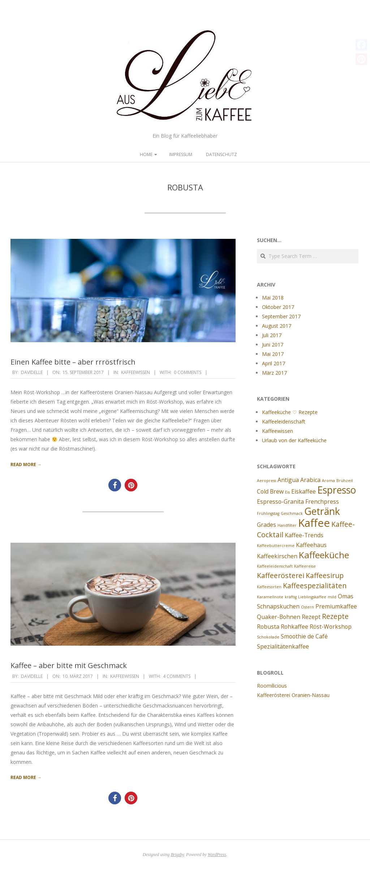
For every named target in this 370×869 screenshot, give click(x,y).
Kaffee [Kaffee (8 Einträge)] (314, 523)
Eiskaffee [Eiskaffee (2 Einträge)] (303, 491)
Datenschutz (221, 154)
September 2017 (281, 316)
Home (146, 154)
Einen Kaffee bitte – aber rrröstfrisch (72, 362)
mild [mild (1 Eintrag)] (332, 596)
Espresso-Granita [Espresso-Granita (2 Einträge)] (280, 502)
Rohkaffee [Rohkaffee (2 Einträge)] (294, 627)
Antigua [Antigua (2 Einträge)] (288, 480)
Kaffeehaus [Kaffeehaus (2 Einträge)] (311, 545)
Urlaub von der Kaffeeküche (294, 440)
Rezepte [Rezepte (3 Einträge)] (335, 616)
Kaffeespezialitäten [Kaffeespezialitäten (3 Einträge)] (315, 585)
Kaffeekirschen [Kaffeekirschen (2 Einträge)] (277, 556)
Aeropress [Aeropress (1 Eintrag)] (266, 480)
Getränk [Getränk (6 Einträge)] (322, 511)
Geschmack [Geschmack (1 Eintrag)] (292, 513)
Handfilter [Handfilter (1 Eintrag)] (287, 525)
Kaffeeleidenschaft (283, 421)
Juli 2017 (271, 335)
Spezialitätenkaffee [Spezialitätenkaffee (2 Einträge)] (283, 646)
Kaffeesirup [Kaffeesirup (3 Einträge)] (325, 575)
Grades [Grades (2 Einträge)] (266, 525)
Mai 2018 (273, 297)
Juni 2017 (272, 344)
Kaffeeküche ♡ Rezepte (290, 412)
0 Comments (187, 372)
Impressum (180, 154)
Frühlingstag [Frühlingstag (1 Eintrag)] (268, 513)
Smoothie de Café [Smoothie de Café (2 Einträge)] (304, 636)
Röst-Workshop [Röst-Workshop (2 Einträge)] (331, 627)
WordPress (217, 854)
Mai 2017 (273, 353)
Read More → (26, 464)
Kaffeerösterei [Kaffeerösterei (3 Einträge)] (280, 575)
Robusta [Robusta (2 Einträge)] (268, 627)
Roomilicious (272, 685)
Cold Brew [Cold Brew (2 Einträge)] (270, 491)
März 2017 (274, 372)
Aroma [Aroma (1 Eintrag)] (328, 480)
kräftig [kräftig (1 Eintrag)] (291, 596)
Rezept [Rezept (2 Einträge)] (311, 617)
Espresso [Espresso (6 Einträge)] (336, 489)
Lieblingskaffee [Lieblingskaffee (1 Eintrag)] (312, 596)
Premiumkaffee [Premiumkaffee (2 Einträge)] (336, 606)
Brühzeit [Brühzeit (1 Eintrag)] (344, 480)
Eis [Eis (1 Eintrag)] (287, 492)
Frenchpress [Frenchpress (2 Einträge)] (322, 502)
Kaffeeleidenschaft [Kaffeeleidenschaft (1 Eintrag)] (275, 566)
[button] (114, 485)
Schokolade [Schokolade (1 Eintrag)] (268, 637)
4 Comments (176, 676)
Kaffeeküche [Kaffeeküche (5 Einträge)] (324, 555)
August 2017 (276, 325)
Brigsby (177, 854)
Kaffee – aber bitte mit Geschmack (68, 665)
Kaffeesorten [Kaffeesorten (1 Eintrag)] (269, 586)
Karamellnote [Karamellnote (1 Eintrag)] (270, 596)
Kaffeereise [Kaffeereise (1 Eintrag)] (305, 566)
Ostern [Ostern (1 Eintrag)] (307, 607)
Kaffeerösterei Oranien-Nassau (293, 695)
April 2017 (273, 363)
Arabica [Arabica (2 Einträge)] (310, 480)
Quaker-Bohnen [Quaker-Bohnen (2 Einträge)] (278, 617)
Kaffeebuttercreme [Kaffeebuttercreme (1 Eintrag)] (275, 545)
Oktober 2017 (278, 307)
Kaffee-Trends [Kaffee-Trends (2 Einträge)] (304, 535)
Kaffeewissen (135, 372)
